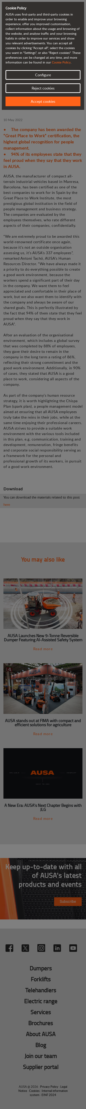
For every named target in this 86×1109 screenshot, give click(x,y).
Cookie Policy (61, 62)
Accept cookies (43, 101)
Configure (43, 74)
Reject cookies (43, 88)
